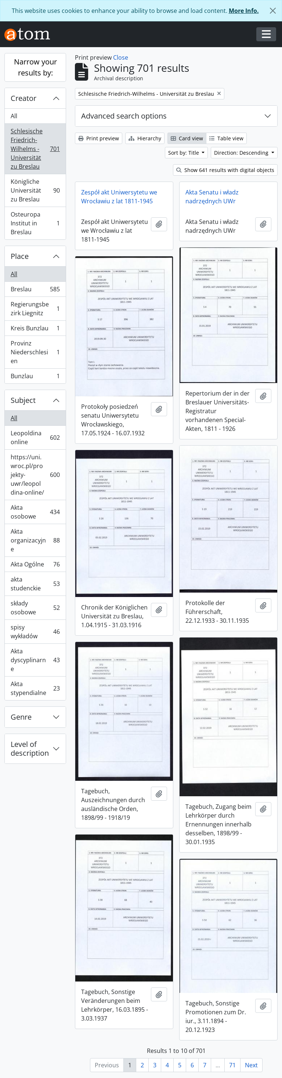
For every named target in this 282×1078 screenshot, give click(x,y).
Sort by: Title (184, 152)
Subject (23, 400)
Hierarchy (145, 138)
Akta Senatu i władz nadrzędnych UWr (212, 196)
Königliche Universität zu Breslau (35, 190)
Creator (23, 98)
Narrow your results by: (35, 67)
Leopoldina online (35, 437)
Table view (226, 138)
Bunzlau (35, 377)
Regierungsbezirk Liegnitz (35, 308)
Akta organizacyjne (35, 540)
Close (120, 57)
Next (251, 1065)
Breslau (35, 291)
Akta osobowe (35, 511)
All (14, 116)
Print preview (98, 138)
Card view (187, 138)
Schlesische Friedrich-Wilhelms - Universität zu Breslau (35, 149)
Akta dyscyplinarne (35, 660)
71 (232, 1065)
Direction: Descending (242, 152)
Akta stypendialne (35, 688)
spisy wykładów (35, 631)
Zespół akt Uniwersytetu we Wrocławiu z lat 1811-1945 (119, 196)
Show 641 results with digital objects (225, 169)
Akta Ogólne (35, 566)
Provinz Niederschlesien (35, 352)
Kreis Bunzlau (35, 330)
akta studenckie (35, 583)
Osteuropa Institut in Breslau (35, 223)
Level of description (30, 748)
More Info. (244, 11)
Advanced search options (124, 116)
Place (20, 256)
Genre (21, 717)
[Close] (273, 10)
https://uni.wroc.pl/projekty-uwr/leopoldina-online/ (35, 474)
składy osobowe (35, 607)
